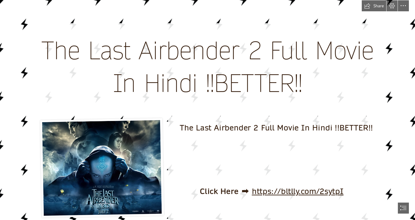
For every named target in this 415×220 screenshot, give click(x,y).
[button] (374, 5)
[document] (207, 110)
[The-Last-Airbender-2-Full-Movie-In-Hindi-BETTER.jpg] (101, 167)
